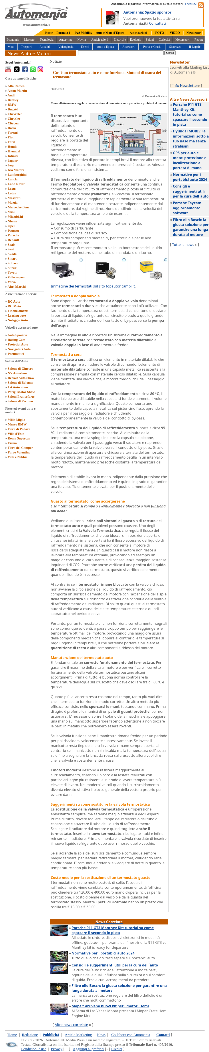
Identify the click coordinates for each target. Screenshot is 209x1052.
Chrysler (14, 118)
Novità (81, 39)
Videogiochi (66, 46)
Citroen (13, 123)
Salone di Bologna (20, 382)
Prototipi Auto (18, 344)
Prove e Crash (152, 46)
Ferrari (13, 132)
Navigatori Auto (19, 349)
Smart (12, 258)
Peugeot (13, 230)
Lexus (12, 188)
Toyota (12, 272)
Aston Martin (17, 90)
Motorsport (182, 39)
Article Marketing (78, 1035)
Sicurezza (175, 46)
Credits (116, 1049)
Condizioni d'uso (33, 1049)
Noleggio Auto (18, 320)
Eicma (12, 443)
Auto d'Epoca (105, 46)
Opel (11, 226)
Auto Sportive (18, 335)
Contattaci (157, 23)
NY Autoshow (17, 373)
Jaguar (13, 160)
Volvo (12, 282)
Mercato (29, 39)
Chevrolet (15, 114)
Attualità (45, 46)
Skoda (12, 254)
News (101, 1035)
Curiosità (164, 39)
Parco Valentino (19, 452)
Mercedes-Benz (19, 207)
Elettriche (120, 39)
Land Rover (16, 184)
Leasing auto (17, 315)
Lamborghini (17, 174)
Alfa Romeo (16, 86)
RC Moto (14, 306)
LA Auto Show (18, 387)
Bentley (13, 100)
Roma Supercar (19, 438)
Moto (11, 46)
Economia (12, 39)
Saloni (150, 39)
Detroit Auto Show (21, 378)
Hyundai (14, 151)
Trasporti (26, 46)
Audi (11, 95)
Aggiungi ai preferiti (88, 1049)
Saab (11, 244)
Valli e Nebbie (17, 457)
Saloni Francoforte (21, 396)
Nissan (12, 221)
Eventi (85, 46)
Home (49, 32)
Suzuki (13, 268)
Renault (13, 240)
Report (198, 39)
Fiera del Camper (20, 447)
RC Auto (14, 301)
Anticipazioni (99, 39)
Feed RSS (191, 4)
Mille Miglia (16, 419)
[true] (121, 52)
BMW (12, 104)
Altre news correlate (71, 1024)
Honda (12, 146)
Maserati (14, 198)
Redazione (30, 1035)
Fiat (11, 137)
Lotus (12, 193)
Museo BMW (17, 424)
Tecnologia (47, 39)
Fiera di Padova (19, 429)
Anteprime (65, 39)
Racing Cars (17, 339)
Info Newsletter (185, 85)
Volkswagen (16, 277)
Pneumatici (16, 353)
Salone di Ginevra (20, 368)
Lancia (13, 179)
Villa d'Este (16, 433)
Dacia (12, 128)
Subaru (13, 263)
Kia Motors (16, 170)
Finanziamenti (18, 311)
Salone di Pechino (20, 401)
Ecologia (135, 39)
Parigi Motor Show (21, 392)
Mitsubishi (15, 216)
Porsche (13, 235)
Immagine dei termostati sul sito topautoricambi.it (93, 286)
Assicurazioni (138, 32)
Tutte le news (183, 244)
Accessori (128, 46)
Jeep (11, 165)
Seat (11, 249)
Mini (11, 212)
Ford (11, 142)
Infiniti (13, 156)
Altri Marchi (17, 286)
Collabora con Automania (130, 1035)
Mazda (13, 202)
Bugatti (13, 109)
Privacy (56, 1049)
